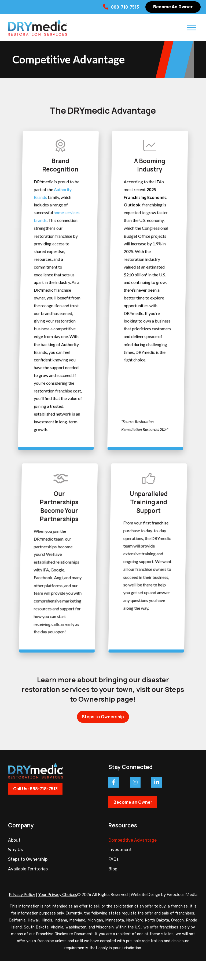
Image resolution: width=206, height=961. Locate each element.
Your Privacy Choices (57, 894)
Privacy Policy (22, 894)
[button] (191, 27)
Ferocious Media (182, 894)
